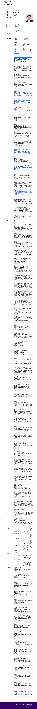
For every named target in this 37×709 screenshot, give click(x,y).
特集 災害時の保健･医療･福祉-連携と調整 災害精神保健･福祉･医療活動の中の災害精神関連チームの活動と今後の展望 (23, 192)
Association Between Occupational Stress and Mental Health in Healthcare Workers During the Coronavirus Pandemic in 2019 (23, 100)
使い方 (5, 29)
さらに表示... (16, 53)
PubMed (15, 62)
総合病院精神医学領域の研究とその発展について (22, 149)
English (19, 8)
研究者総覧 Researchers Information (14, 4)
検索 (31, 6)
